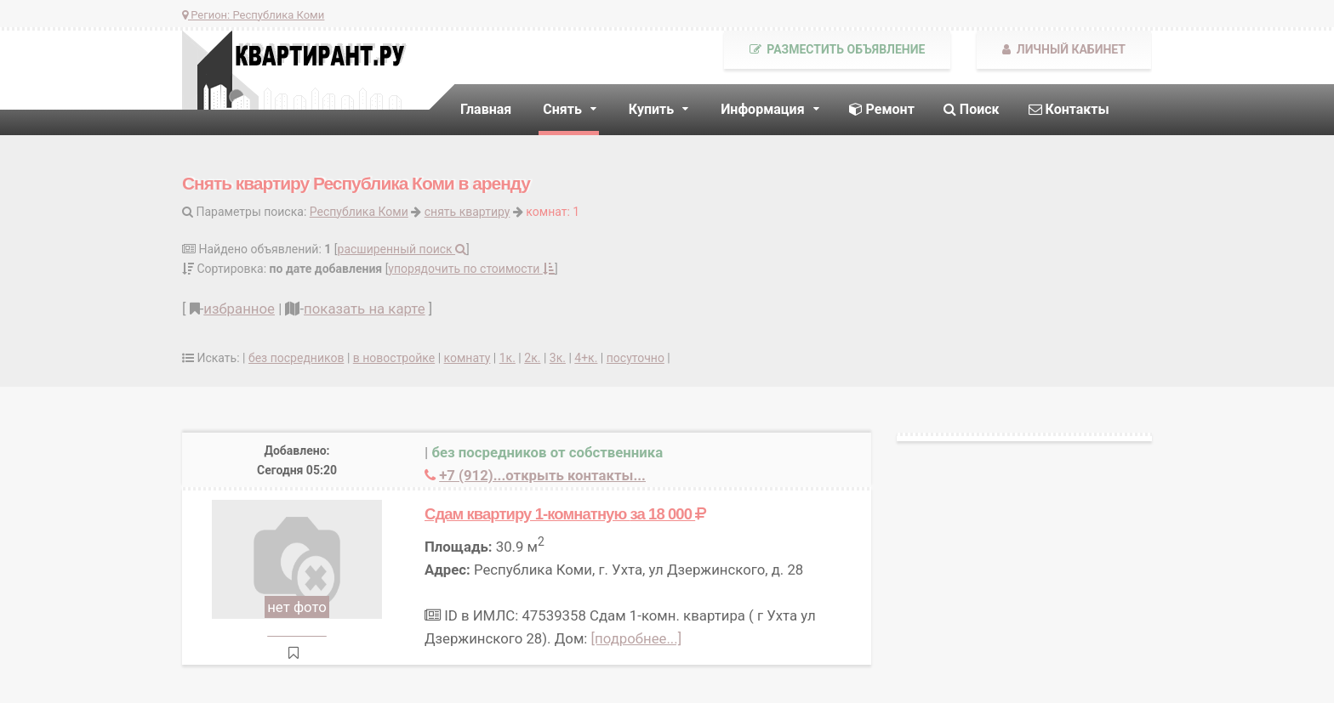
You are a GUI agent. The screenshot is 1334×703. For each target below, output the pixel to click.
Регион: (253, 15)
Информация (762, 109)
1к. (507, 358)
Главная (485, 109)
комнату (467, 358)
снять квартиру (467, 211)
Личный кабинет (1064, 49)
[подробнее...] (636, 638)
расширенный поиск (402, 249)
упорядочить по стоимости (471, 268)
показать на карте (364, 308)
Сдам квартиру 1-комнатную (565, 514)
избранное (239, 308)
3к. (558, 358)
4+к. (585, 358)
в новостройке (394, 358)
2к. (532, 358)
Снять (562, 109)
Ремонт (882, 109)
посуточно (635, 358)
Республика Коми (359, 211)
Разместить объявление (838, 49)
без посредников (296, 358)
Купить (651, 109)
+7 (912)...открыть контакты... (542, 475)
